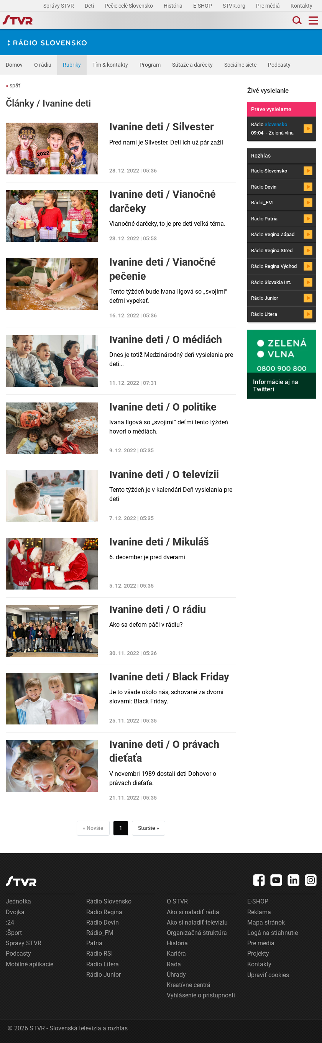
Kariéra (176, 953)
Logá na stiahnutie (272, 932)
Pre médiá (268, 6)
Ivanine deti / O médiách (165, 339)
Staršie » (148, 828)
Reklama (259, 912)
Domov (14, 65)
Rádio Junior (103, 974)
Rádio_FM (99, 932)
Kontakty (301, 6)
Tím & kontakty (110, 65)
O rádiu (42, 65)
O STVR (177, 901)
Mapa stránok (266, 922)
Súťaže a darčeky (192, 65)
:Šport (14, 932)
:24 (10, 922)
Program (150, 65)
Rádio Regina (104, 912)
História (174, 6)
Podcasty (279, 65)
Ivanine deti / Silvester (161, 127)
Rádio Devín (102, 922)
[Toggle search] (296, 20)
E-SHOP (203, 6)
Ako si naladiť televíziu (197, 922)
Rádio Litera (102, 964)
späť (13, 85)
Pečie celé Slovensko (129, 6)
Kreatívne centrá (188, 985)
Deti (90, 6)
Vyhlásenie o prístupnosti (201, 995)
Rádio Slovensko (108, 901)
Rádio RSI (99, 953)
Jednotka (18, 901)
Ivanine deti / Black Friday (169, 677)
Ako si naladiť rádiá (193, 912)
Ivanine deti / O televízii (164, 474)
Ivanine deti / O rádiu (157, 609)
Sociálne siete (240, 65)
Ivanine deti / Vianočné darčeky (162, 201)
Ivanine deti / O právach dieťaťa (164, 751)
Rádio (269, 171)
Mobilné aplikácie (29, 964)
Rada (174, 964)
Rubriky (72, 65)
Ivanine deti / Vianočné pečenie (162, 269)
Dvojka (15, 912)
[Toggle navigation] (313, 20)
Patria (94, 943)
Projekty (258, 953)
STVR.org (234, 6)
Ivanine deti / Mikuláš (159, 542)
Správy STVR (59, 6)
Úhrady (176, 974)
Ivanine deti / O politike (163, 407)
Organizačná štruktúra (197, 932)
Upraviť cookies (268, 975)
